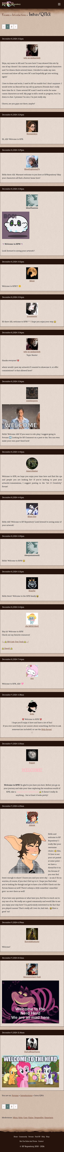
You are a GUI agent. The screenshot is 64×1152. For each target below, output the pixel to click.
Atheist (32, 825)
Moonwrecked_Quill (32, 977)
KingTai (32, 591)
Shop (47, 1137)
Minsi (32, 281)
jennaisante (32, 316)
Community (23, 1137)
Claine (30, 1117)
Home (16, 1137)
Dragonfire (38, 1117)
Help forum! (46, 729)
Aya (31, 678)
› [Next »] (15, 26)
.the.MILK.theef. (32, 626)
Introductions (19, 15)
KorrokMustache (32, 941)
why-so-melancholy (32, 58)
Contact (41, 1141)
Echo (32, 714)
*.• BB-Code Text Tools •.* (15, 642)
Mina (15, 1117)
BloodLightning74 (32, 169)
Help (43, 1137)
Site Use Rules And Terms (28, 1141)
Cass (25, 1117)
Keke (20, 1117)
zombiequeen (32, 400)
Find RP (37, 1137)
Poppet (32, 763)
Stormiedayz (32, 134)
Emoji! (7, 648)
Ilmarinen (48, 1117)
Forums (6, 15)
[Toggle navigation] (59, 4)
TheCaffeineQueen (32, 1052)
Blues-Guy (32, 516)
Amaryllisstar (32, 471)
